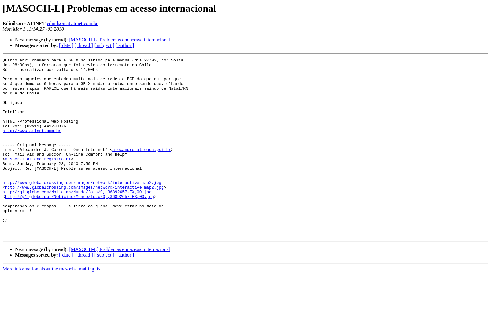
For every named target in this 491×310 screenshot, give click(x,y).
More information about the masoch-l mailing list (52, 304)
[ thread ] (84, 45)
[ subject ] (104, 45)
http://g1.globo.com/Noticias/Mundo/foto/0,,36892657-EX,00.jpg (77, 219)
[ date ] (66, 45)
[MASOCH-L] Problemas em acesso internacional (119, 39)
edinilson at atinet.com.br (72, 23)
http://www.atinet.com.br (32, 145)
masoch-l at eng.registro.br (38, 179)
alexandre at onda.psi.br (141, 168)
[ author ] (125, 45)
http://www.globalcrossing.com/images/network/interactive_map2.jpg (82, 208)
